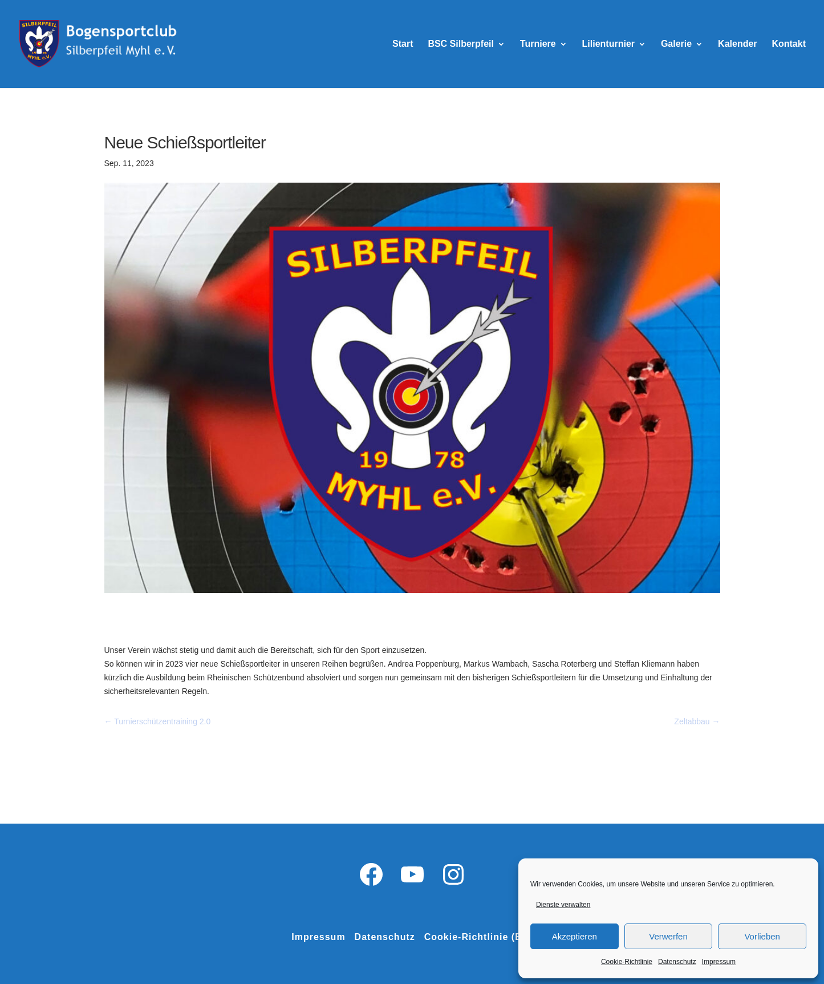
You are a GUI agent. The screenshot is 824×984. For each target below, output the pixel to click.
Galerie (676, 44)
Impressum (719, 962)
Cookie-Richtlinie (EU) (478, 937)
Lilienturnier (608, 44)
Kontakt (789, 44)
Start (402, 44)
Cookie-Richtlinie (626, 962)
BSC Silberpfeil (461, 44)
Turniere (538, 44)
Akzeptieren (574, 936)
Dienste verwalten (563, 905)
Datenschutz (677, 962)
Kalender (737, 44)
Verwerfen (668, 936)
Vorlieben (762, 936)
